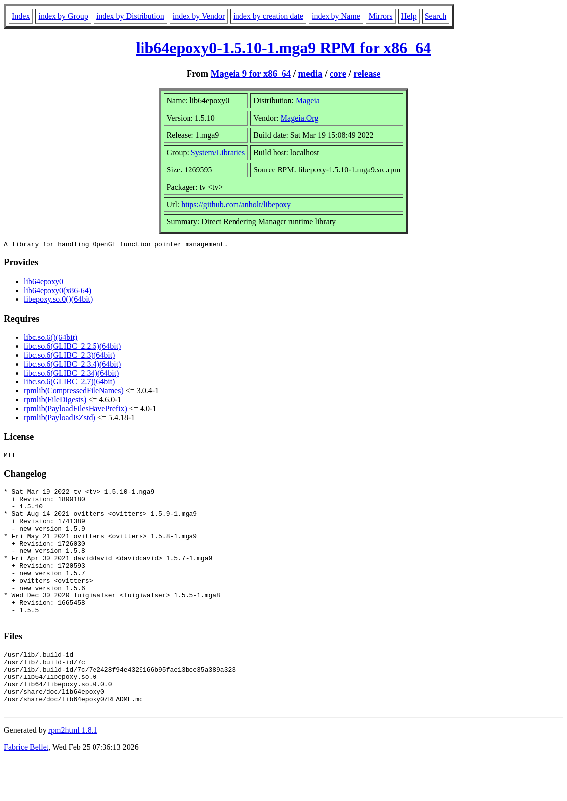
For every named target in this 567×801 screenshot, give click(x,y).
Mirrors (381, 16)
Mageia (308, 100)
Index (21, 16)
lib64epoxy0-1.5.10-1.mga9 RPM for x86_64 (283, 48)
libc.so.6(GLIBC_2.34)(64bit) (71, 374)
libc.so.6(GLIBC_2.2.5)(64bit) (72, 347)
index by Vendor (199, 16)
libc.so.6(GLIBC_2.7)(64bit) (69, 383)
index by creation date (268, 16)
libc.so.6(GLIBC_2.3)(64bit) (69, 356)
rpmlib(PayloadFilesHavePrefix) (75, 410)
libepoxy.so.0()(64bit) (58, 300)
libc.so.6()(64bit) (50, 339)
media (310, 73)
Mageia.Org (300, 118)
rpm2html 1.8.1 (72, 771)
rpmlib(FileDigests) (55, 401)
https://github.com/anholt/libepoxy (236, 204)
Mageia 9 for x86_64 (251, 73)
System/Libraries (218, 152)
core (338, 73)
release (367, 73)
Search (436, 16)
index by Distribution (130, 16)
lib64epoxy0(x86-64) (57, 292)
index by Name (336, 16)
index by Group (63, 16)
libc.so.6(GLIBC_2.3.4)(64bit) (72, 365)
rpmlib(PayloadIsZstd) (59, 419)
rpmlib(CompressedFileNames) (74, 392)
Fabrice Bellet (26, 788)
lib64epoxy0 (43, 283)
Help (409, 16)
